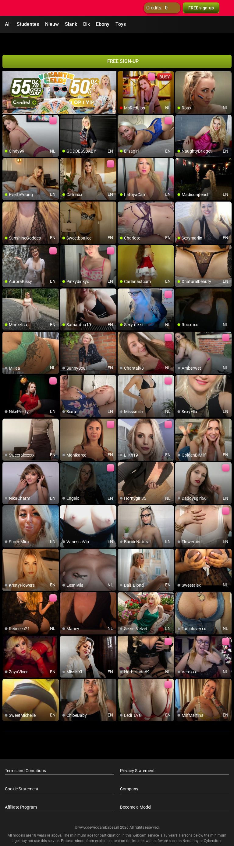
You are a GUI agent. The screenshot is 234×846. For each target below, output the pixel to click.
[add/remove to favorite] (122, 61)
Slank (71, 24)
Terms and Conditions (25, 755)
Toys (120, 24)
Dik (86, 24)
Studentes (28, 24)
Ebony (102, 24)
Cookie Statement (21, 773)
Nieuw (52, 24)
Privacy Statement (137, 755)
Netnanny (191, 826)
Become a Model (135, 791)
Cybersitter (213, 826)
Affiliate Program (21, 791)
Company (129, 773)
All (8, 24)
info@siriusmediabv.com (133, 833)
